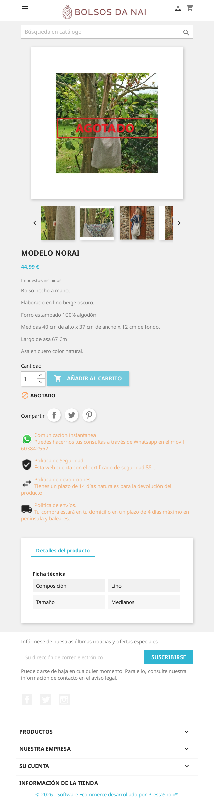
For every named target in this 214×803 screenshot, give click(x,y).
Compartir (54, 415)
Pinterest (89, 415)
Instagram (64, 699)
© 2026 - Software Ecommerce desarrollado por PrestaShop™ (107, 794)
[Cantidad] (29, 378)
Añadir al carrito (88, 378)
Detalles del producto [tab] (63, 550)
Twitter (45, 699)
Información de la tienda (58, 783)
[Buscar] (107, 32)
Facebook (27, 699)
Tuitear (71, 415)
